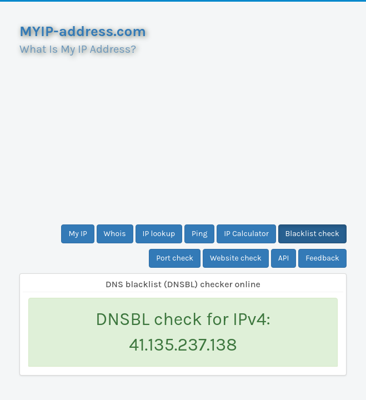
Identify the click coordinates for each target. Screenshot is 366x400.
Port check (174, 258)
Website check (236, 258)
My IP (77, 233)
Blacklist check (312, 233)
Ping (199, 233)
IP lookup (159, 233)
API (283, 258)
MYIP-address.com (82, 31)
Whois (115, 233)
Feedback (322, 258)
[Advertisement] (183, 135)
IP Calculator (246, 233)
